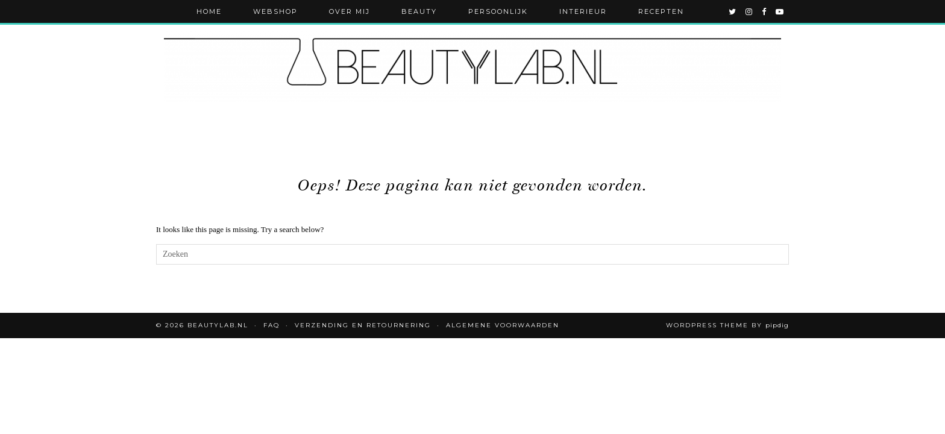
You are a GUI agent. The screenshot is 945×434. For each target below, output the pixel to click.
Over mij (349, 11)
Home (209, 11)
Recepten (661, 11)
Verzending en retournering (363, 325)
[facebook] (764, 11)
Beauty (419, 11)
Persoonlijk (498, 11)
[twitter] (733, 11)
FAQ (271, 325)
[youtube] (780, 11)
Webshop (275, 11)
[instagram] (749, 11)
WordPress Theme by (727, 325)
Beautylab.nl (217, 325)
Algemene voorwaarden (502, 325)
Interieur (583, 11)
